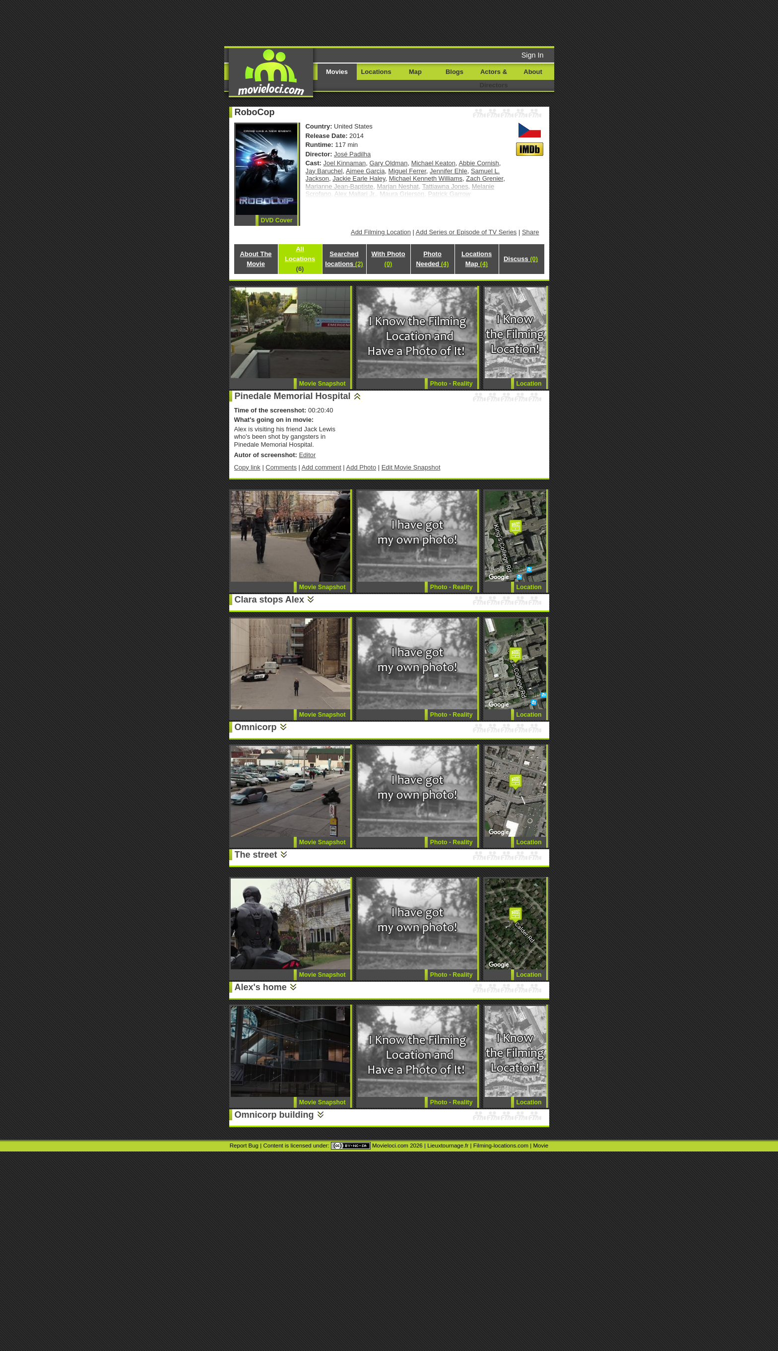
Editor (307, 455)
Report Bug (244, 1145)
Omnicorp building (274, 1115)
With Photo (388, 259)
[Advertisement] (465, 22)
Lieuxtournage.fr (447, 1145)
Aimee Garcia (365, 171)
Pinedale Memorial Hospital (293, 396)
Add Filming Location (381, 232)
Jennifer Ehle (448, 171)
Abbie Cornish (478, 163)
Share (530, 232)
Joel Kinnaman (345, 163)
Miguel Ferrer (407, 171)
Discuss (521, 259)
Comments (281, 467)
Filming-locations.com (500, 1145)
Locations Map (476, 259)
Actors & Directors (494, 78)
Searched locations (344, 259)
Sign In (532, 55)
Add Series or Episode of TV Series (466, 232)
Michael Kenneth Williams (425, 178)
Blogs (454, 71)
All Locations (300, 258)
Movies (337, 71)
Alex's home (261, 987)
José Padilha (352, 154)
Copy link (247, 467)
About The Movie (255, 259)
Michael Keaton (433, 163)
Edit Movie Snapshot (411, 467)
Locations (376, 71)
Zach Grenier (484, 178)
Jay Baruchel (324, 171)
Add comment (321, 467)
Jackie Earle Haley (358, 178)
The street (256, 855)
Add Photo (361, 467)
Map (415, 71)
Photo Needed (432, 259)
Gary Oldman (388, 163)
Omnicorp (256, 727)
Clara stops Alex (269, 600)
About (532, 71)
